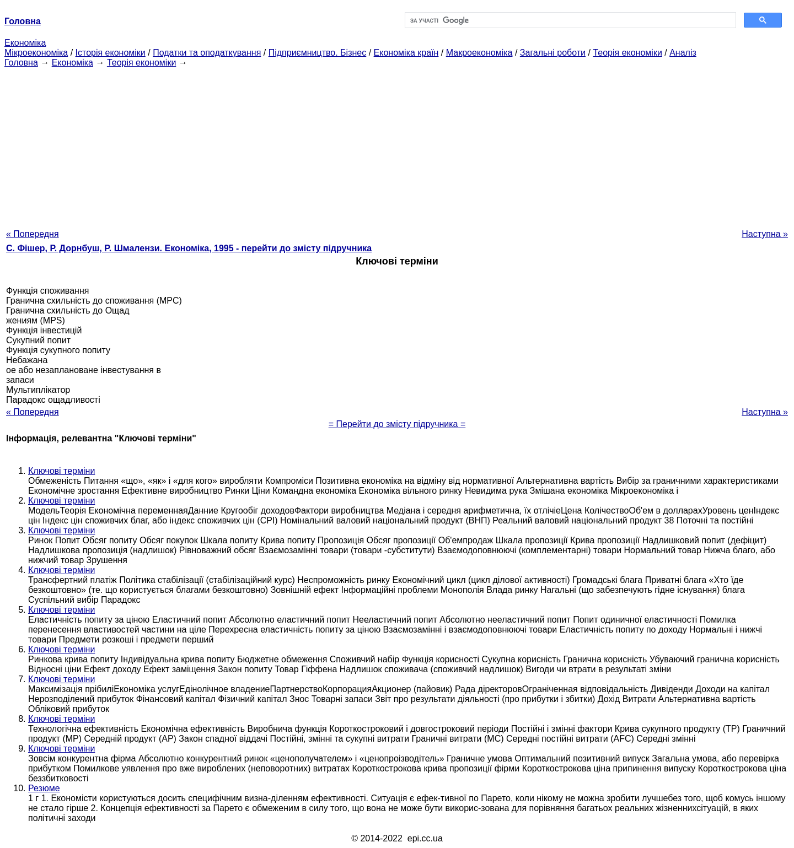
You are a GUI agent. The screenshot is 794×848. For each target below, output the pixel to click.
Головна (21, 62)
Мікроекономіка (36, 52)
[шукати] (569, 20)
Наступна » (765, 234)
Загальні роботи (553, 52)
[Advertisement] (397, 145)
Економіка (25, 42)
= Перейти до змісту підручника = (397, 424)
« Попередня (32, 234)
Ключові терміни (61, 471)
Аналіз (682, 52)
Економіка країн (406, 52)
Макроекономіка (479, 52)
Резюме (44, 788)
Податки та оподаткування (207, 52)
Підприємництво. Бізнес (318, 52)
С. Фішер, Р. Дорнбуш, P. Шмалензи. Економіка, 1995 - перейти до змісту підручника (189, 248)
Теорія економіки (627, 52)
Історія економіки (111, 52)
